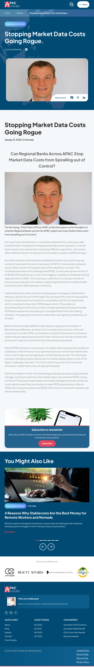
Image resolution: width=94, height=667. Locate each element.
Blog (7, 628)
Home (7, 13)
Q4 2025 (38, 632)
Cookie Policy (82, 651)
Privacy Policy (82, 662)
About (8, 624)
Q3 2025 (38, 636)
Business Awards (71, 636)
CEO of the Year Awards (75, 632)
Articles (20, 13)
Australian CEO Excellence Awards (76, 624)
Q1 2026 (38, 628)
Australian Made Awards (75, 628)
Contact (8, 636)
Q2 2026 (38, 624)
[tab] (37, 540)
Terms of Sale (82, 655)
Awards (8, 632)
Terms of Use (82, 659)
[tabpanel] (47, 500)
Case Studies (11, 640)
